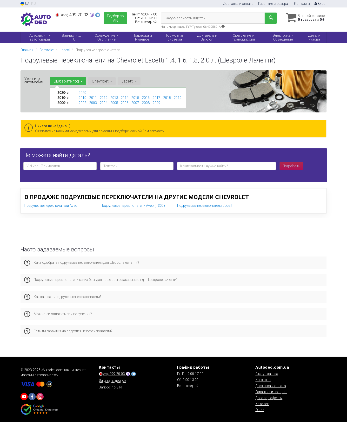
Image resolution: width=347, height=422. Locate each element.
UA (24, 4)
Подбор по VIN (115, 18)
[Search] (269, 18)
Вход (319, 4)
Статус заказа (266, 374)
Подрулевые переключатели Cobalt (204, 206)
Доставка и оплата (238, 4)
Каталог (262, 404)
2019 (177, 98)
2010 (82, 98)
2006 (124, 103)
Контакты (302, 4)
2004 (103, 103)
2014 (124, 98)
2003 (93, 103)
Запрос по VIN (110, 387)
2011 (93, 98)
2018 (167, 98)
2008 (146, 103)
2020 (82, 93)
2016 (146, 98)
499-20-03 (72, 14)
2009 (156, 103)
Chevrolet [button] (102, 81)
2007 (135, 103)
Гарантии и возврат (271, 392)
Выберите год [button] (67, 81)
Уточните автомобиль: (34, 80)
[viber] (32, 396)
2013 (114, 98)
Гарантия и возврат (274, 4)
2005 (114, 103)
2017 (156, 98)
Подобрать (291, 166)
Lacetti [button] (129, 81)
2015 (135, 98)
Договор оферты (268, 398)
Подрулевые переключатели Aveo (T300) (133, 206)
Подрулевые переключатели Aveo (50, 206)
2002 (82, 103)
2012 (103, 98)
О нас (259, 410)
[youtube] (24, 396)
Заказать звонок (112, 380)
